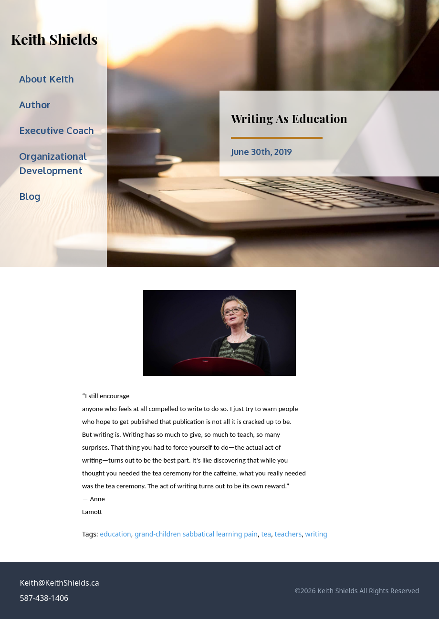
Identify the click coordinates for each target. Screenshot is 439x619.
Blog (30, 196)
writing (316, 533)
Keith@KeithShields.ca (59, 583)
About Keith (46, 78)
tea (266, 533)
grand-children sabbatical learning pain (196, 533)
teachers (288, 533)
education (115, 533)
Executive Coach (56, 130)
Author (35, 104)
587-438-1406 (44, 598)
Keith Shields (54, 39)
